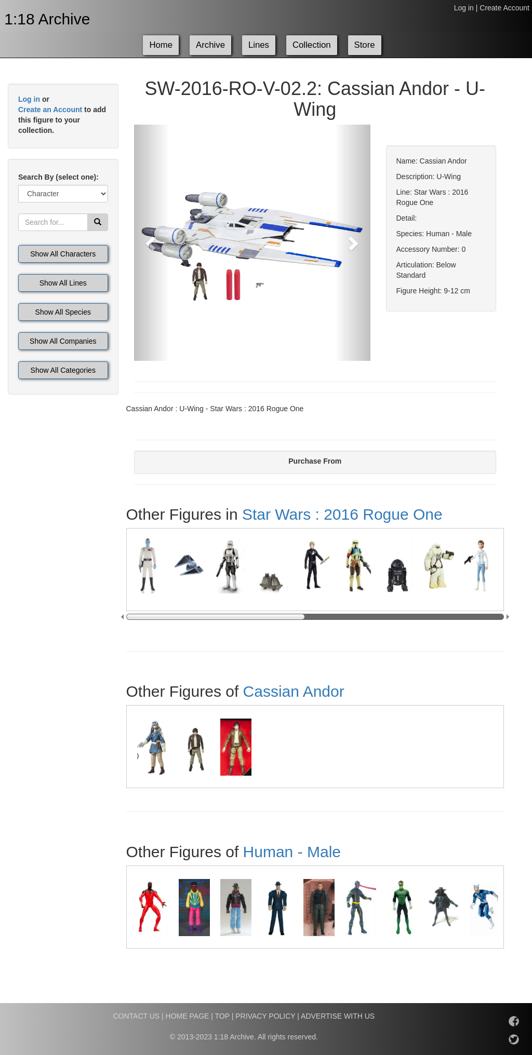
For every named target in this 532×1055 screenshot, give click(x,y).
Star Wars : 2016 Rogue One (342, 514)
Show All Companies (63, 341)
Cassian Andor (293, 691)
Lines (258, 45)
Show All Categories (63, 370)
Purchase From (314, 461)
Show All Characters (63, 254)
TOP (222, 1016)
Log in (464, 8)
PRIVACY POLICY (265, 1016)
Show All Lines (63, 283)
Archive (210, 45)
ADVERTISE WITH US (338, 1016)
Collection (311, 45)
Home (160, 45)
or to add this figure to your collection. (62, 114)
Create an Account (50, 109)
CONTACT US (136, 1016)
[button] (151, 243)
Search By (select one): (58, 177)
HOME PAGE (187, 1016)
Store (364, 45)
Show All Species (63, 312)
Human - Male (292, 851)
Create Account (504, 8)
